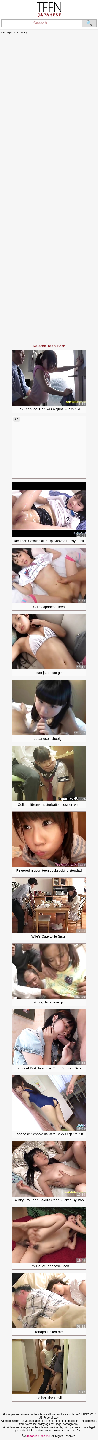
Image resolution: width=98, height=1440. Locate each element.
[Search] (42, 23)
